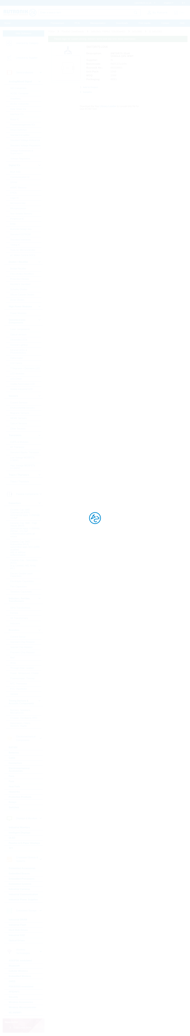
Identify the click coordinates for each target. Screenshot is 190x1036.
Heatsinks (14, 791)
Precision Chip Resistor (22, 652)
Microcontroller (18, 203)
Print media (144, 23)
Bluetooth (14, 965)
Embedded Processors (21, 878)
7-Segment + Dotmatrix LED (25, 368)
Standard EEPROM (20, 234)
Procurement (57, 23)
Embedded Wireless (20, 976)
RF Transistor (17, 447)
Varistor (14, 694)
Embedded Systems (20, 884)
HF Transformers (19, 618)
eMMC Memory (18, 187)
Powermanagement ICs (22, 124)
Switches (14, 807)
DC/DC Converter (19, 104)
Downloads (122, 23)
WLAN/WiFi (15, 1012)
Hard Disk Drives (18, 930)
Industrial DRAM (18, 919)
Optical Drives (17, 940)
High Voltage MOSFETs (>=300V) (22, 466)
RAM (13, 224)
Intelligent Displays (19, 832)
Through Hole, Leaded (22, 668)
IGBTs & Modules (19, 442)
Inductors (15, 623)
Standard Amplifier (20, 135)
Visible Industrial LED (21, 389)
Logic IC (14, 198)
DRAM (13, 182)
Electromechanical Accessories (19, 769)
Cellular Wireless (18, 971)
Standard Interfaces (20, 239)
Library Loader (108, 106)
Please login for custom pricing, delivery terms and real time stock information (95, 39)
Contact (165, 23)
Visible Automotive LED (22, 384)
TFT (11, 848)
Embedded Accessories (22, 868)
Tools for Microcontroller (22, 250)
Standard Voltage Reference (25, 140)
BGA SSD (15, 172)
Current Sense (18, 637)
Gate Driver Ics (18, 109)
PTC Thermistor (18, 689)
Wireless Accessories (21, 1002)
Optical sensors (18, 334)
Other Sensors (18, 428)
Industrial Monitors (19, 827)
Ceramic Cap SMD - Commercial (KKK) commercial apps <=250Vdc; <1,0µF (25, 514)
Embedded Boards (19, 873)
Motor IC (14, 119)
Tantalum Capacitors (21, 591)
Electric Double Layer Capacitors (21, 574)
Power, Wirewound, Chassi (24, 673)
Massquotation (98, 23)
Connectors (15, 763)
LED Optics (16, 363)
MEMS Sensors (18, 418)
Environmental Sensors (22, 408)
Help (182, 23)
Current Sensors (19, 402)
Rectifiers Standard (20, 284)
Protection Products (20, 797)
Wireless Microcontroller (23, 1007)
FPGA (13, 193)
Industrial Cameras (19, 889)
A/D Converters (18, 88)
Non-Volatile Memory (21, 213)
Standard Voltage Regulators (25, 145)
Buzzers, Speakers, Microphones (20, 711)
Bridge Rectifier (18, 268)
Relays (12, 802)
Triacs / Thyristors (19, 481)
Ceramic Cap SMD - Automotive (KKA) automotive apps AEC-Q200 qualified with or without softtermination (25, 548)
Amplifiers (15, 98)
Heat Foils (14, 786)
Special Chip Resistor (21, 647)
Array (13, 663)
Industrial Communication (23, 894)
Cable (12, 758)
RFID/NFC (14, 991)
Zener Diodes (17, 300)
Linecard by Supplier (27, 58)
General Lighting (19, 345)
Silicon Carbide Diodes (22, 294)
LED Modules (17, 373)
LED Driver (16, 379)
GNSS (12, 981)
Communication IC (20, 177)
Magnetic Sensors (19, 413)
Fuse (11, 781)
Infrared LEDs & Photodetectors (18, 351)
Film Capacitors (18, 586)
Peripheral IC (17, 219)
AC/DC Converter (19, 93)
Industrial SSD (17, 935)
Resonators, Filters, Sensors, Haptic (20, 724)
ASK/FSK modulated (20, 960)
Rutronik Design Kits (21, 229)
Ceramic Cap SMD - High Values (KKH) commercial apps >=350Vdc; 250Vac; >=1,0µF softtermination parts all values (25, 530)
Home (7, 23)
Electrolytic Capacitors (22, 581)
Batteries (14, 752)
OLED (12, 838)
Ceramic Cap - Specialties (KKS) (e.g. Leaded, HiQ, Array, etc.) (24, 564)
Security (13, 997)
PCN (77, 23)
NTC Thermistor (18, 683)
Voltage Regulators (20, 158)
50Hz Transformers (20, 608)
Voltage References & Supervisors (21, 152)
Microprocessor (18, 208)
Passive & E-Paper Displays (24, 843)
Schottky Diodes (18, 289)
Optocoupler (16, 358)
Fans (11, 776)
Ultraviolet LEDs (18, 339)
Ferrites (14, 613)
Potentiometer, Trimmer (22, 678)
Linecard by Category (27, 43)
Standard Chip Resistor (22, 642)
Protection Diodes (19, 279)
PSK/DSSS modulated (21, 986)
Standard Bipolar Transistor (24, 452)
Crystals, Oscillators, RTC (23, 718)
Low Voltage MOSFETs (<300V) (22, 459)
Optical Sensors (18, 423)
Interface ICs (17, 114)
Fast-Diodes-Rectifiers (22, 274)
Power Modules (18, 313)
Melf (12, 657)
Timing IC (15, 245)
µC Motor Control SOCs (22, 255)
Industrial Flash (17, 925)
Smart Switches (18, 130)
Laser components (20, 329)
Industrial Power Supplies (23, 899)
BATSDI (13, 747)
